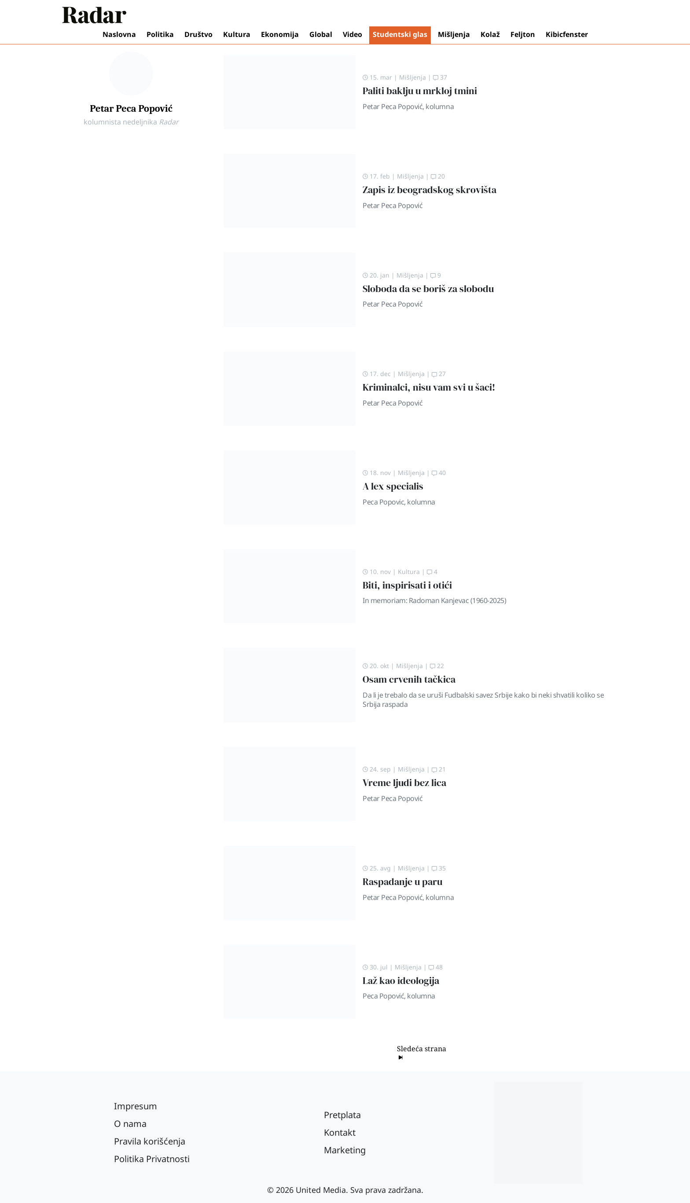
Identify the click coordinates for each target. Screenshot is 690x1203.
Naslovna (119, 34)
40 (439, 472)
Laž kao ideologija (401, 980)
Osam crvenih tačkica (409, 679)
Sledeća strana (421, 1052)
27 (439, 373)
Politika (160, 34)
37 (440, 77)
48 (436, 967)
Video (352, 34)
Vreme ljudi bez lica (404, 783)
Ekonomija (280, 34)
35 (439, 868)
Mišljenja (454, 34)
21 (439, 769)
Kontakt (340, 1132)
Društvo (198, 34)
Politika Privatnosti (152, 1159)
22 (437, 666)
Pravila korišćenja (149, 1141)
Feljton (522, 34)
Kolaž (490, 34)
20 (438, 176)
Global (320, 34)
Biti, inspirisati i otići (407, 585)
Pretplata (342, 1115)
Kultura (236, 34)
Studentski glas (400, 34)
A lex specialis (393, 486)
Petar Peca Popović (131, 108)
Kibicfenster (567, 34)
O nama (130, 1124)
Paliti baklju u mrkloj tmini (420, 91)
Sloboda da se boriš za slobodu (428, 289)
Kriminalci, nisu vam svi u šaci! (429, 387)
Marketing (345, 1150)
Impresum (135, 1106)
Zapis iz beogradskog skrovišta (429, 190)
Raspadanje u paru (402, 882)
